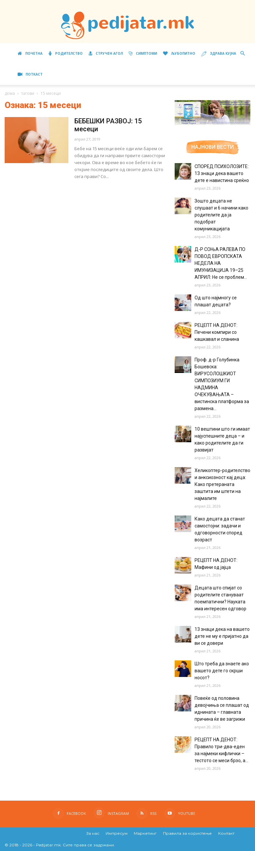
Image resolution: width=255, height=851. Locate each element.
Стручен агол (106, 53)
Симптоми (143, 53)
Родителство (65, 53)
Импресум (117, 833)
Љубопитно (179, 53)
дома (10, 93)
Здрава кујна (218, 54)
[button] (242, 53)
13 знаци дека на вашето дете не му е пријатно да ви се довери (222, 636)
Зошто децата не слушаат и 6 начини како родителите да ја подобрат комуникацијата (221, 214)
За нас (92, 833)
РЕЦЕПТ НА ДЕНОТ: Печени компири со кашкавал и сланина (217, 332)
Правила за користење (187, 833)
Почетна (30, 53)
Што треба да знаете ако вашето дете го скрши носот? (222, 670)
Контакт (226, 833)
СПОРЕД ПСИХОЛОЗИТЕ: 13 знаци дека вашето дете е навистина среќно (222, 173)
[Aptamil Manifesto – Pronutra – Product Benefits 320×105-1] (212, 124)
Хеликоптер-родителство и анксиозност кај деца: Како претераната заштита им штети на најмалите (222, 484)
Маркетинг (145, 833)
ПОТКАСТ (30, 74)
